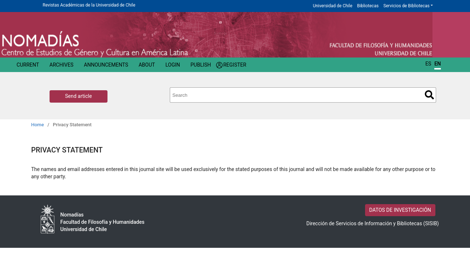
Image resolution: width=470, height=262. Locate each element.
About (146, 65)
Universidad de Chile (332, 5)
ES (428, 64)
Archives (62, 65)
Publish (201, 65)
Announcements (106, 65)
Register (234, 65)
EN (437, 64)
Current (28, 65)
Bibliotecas (368, 5)
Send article (78, 96)
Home (37, 124)
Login (172, 65)
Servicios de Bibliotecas (406, 5)
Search (429, 94)
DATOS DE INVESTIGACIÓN (400, 210)
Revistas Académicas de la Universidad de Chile (89, 5)
